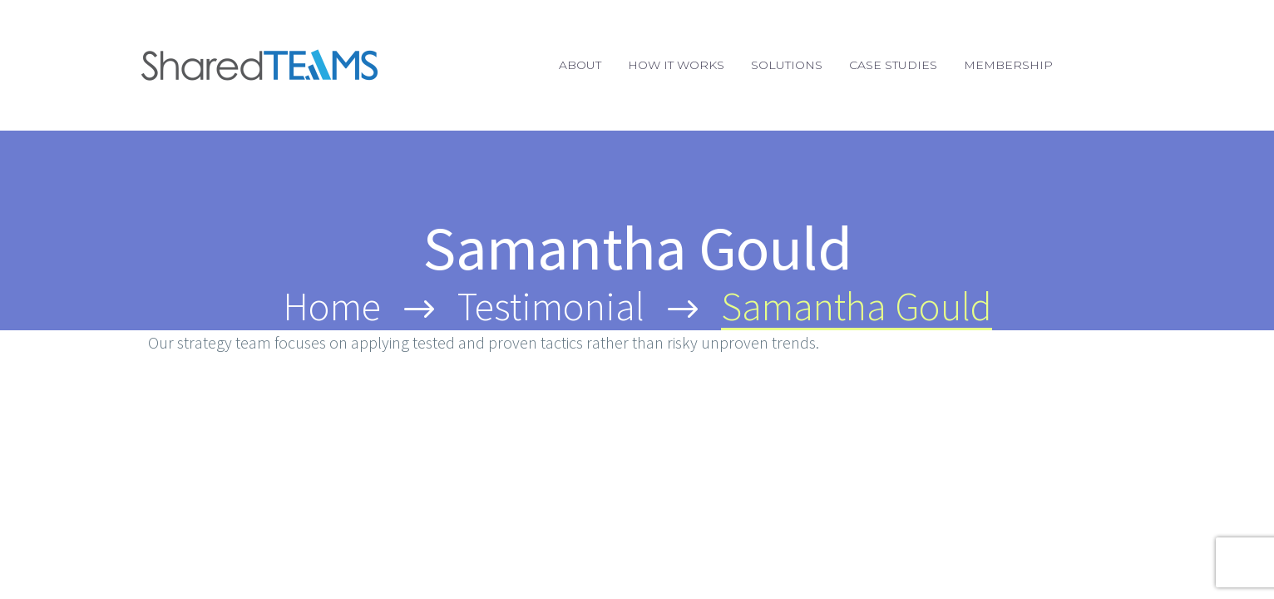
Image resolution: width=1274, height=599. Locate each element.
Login (1109, 64)
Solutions (786, 64)
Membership (1008, 64)
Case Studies (893, 64)
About (580, 64)
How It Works (676, 64)
